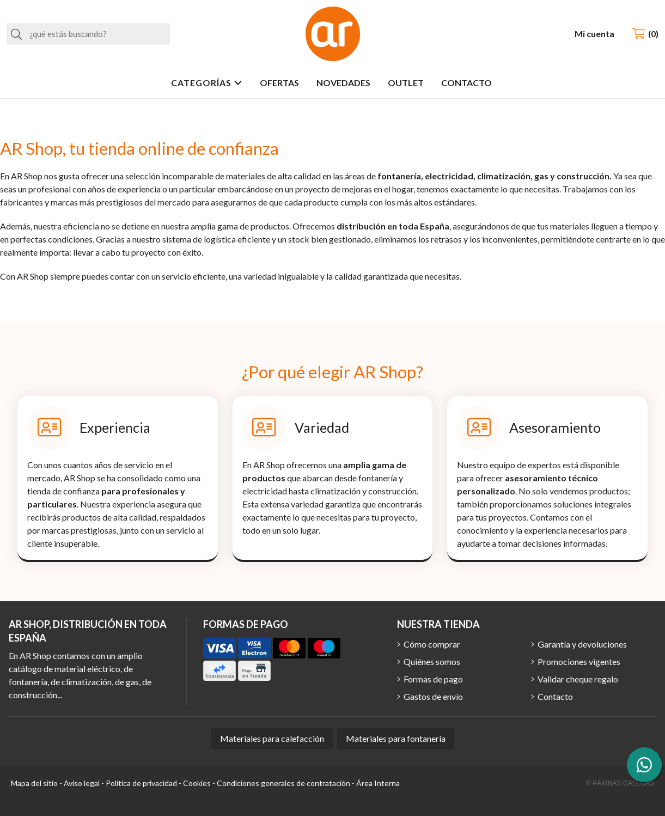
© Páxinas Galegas (620, 783)
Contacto (555, 696)
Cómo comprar (432, 644)
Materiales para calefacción (272, 738)
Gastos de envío (433, 696)
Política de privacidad (141, 783)
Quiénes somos (432, 661)
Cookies (197, 783)
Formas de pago (433, 679)
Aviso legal (82, 783)
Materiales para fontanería (396, 738)
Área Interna (378, 783)
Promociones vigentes (579, 661)
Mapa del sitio (34, 783)
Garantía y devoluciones (582, 644)
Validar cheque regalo (578, 679)
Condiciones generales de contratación (283, 783)
